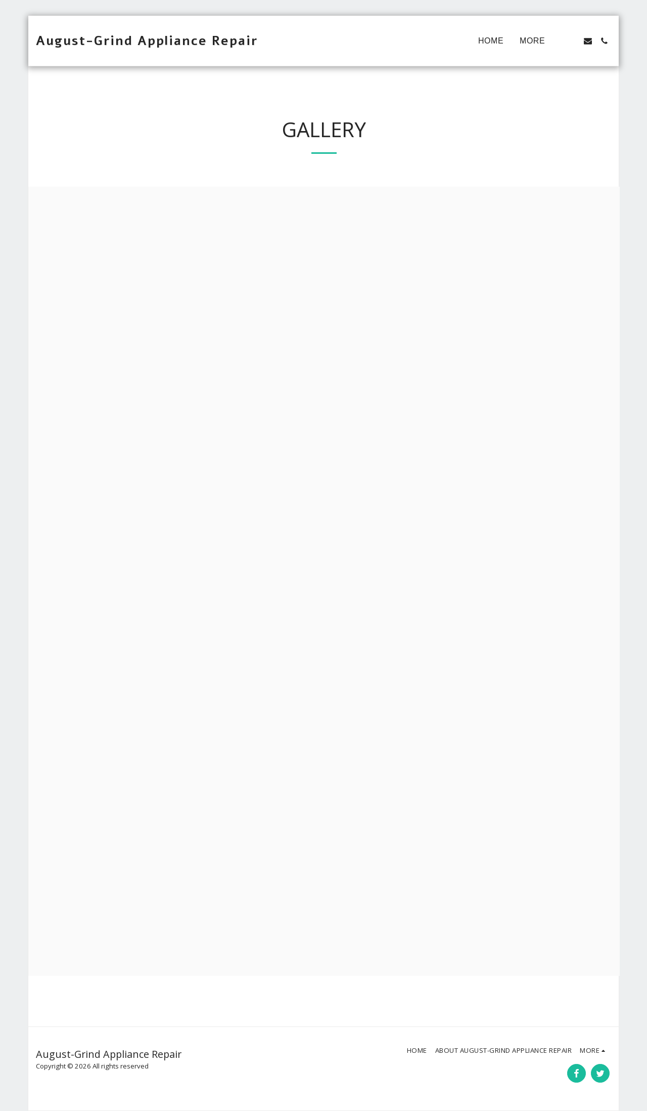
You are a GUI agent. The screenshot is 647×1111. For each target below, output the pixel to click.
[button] (571, 41)
